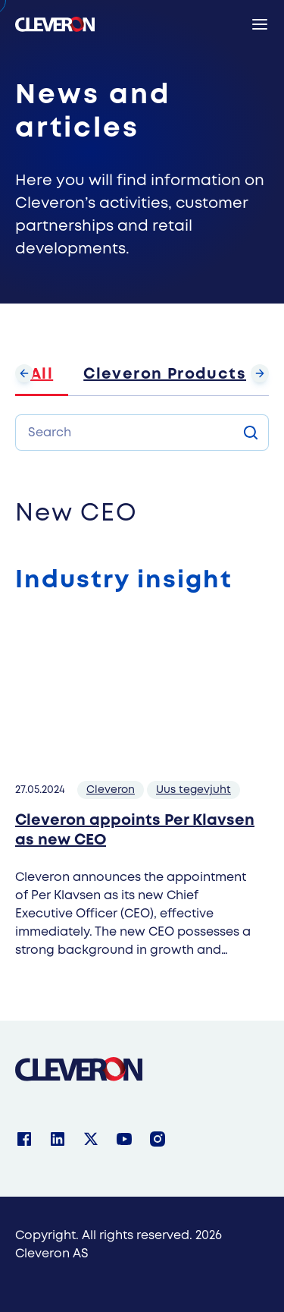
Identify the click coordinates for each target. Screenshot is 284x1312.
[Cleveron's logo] (55, 24)
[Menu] (260, 24)
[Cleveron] (78, 1069)
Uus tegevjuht (193, 789)
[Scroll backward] (24, 373)
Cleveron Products (164, 374)
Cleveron (110, 789)
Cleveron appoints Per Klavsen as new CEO (134, 830)
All (41, 374)
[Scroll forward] (260, 373)
